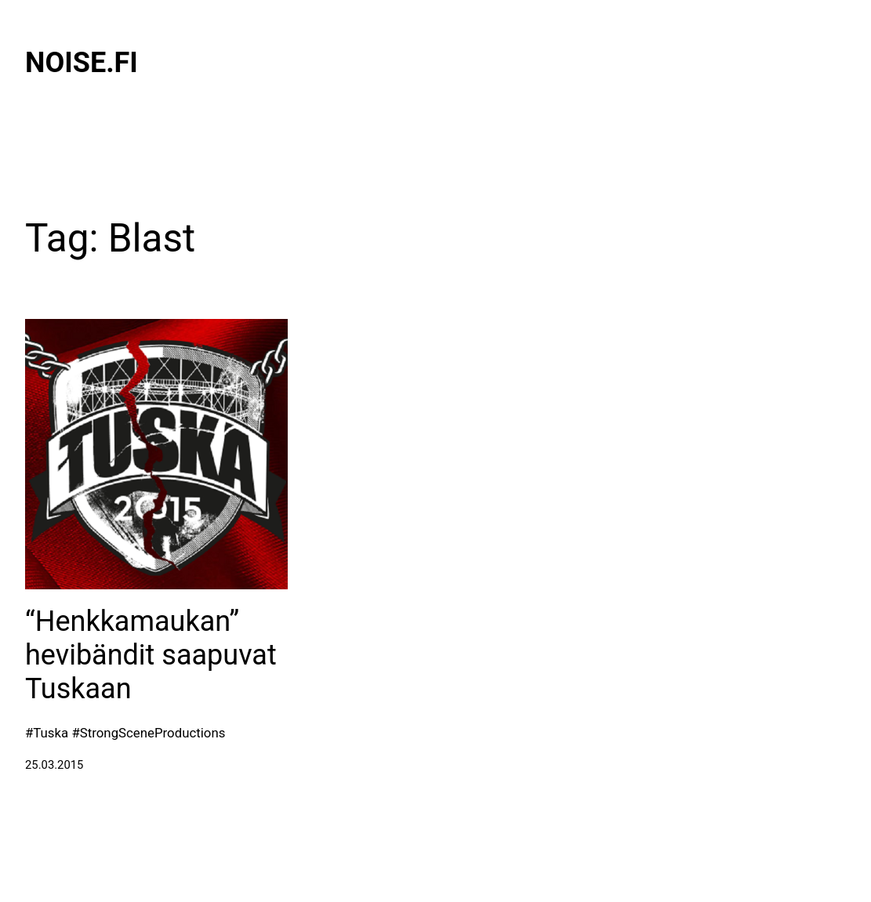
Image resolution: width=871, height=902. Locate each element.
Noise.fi (81, 62)
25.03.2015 (54, 765)
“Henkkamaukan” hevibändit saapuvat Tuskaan (151, 655)
